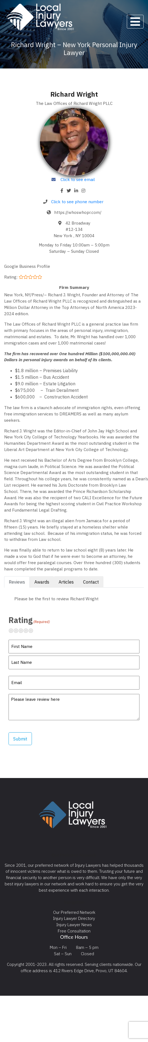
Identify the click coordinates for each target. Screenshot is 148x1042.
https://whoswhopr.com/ (78, 212)
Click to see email (78, 179)
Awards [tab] (41, 582)
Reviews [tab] (17, 582)
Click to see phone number (77, 201)
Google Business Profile (27, 266)
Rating (29, 620)
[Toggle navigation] (135, 21)
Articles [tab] (66, 582)
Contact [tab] (91, 582)
